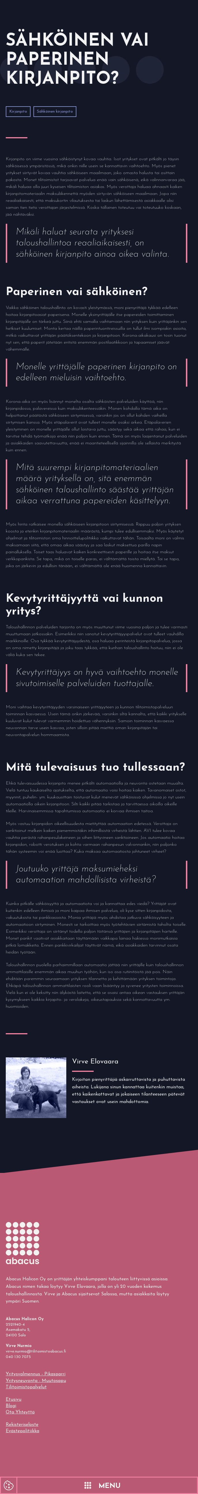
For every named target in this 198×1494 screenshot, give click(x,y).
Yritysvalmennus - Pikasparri (35, 1374)
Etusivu (13, 1399)
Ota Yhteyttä (20, 1412)
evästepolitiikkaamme (27, 1446)
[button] (107, 1485)
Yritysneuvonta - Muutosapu (36, 1380)
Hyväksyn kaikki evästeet (43, 1461)
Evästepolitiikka (22, 1431)
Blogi (11, 1406)
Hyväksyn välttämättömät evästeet (43, 1479)
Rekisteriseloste (22, 1424)
